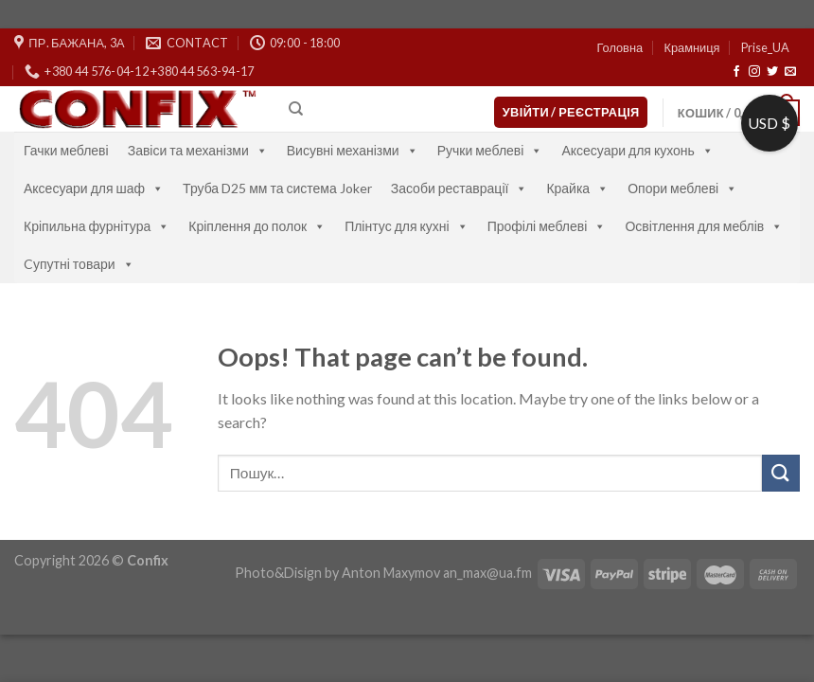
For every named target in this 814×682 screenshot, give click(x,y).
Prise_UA (765, 47)
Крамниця (691, 47)
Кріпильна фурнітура (96, 226)
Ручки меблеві (490, 150)
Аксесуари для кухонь (637, 150)
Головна (619, 47)
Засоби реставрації (459, 188)
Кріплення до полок (257, 226)
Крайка (577, 188)
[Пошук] (296, 109)
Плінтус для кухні (407, 226)
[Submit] (781, 473)
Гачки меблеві (66, 150)
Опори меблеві (682, 188)
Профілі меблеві (547, 226)
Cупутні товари (79, 264)
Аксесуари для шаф (94, 188)
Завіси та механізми (198, 150)
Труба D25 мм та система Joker (277, 188)
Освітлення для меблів (704, 226)
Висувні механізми (352, 150)
